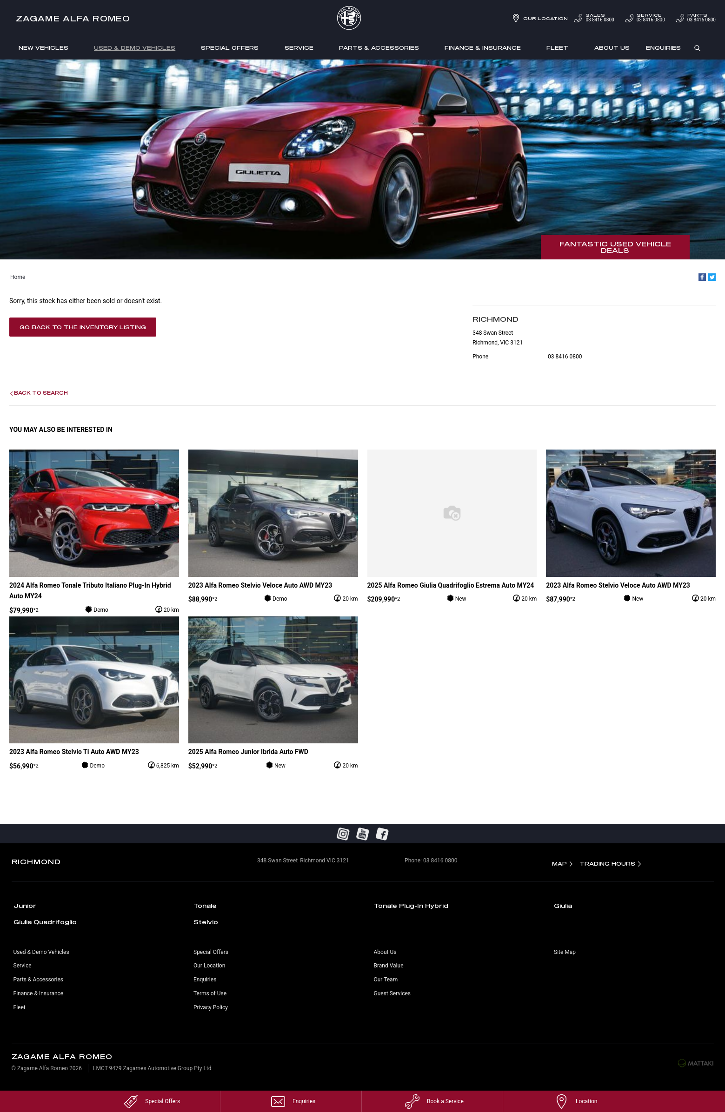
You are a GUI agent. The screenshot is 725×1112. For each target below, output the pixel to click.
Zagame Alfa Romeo (73, 18)
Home (17, 277)
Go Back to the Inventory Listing (83, 327)
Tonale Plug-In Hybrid (411, 905)
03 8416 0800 (593, 18)
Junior (24, 905)
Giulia (563, 905)
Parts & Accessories (379, 48)
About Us (612, 48)
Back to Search (41, 393)
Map (559, 863)
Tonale (205, 905)
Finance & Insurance (483, 48)
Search (693, 48)
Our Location (545, 18)
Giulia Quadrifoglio (45, 922)
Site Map (565, 952)
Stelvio (205, 922)
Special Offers (230, 48)
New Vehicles (43, 48)
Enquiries (663, 48)
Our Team (386, 979)
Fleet (557, 48)
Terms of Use (209, 993)
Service (299, 48)
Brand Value (389, 965)
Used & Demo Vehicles (134, 48)
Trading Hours (607, 863)
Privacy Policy (210, 1007)
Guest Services (392, 993)
